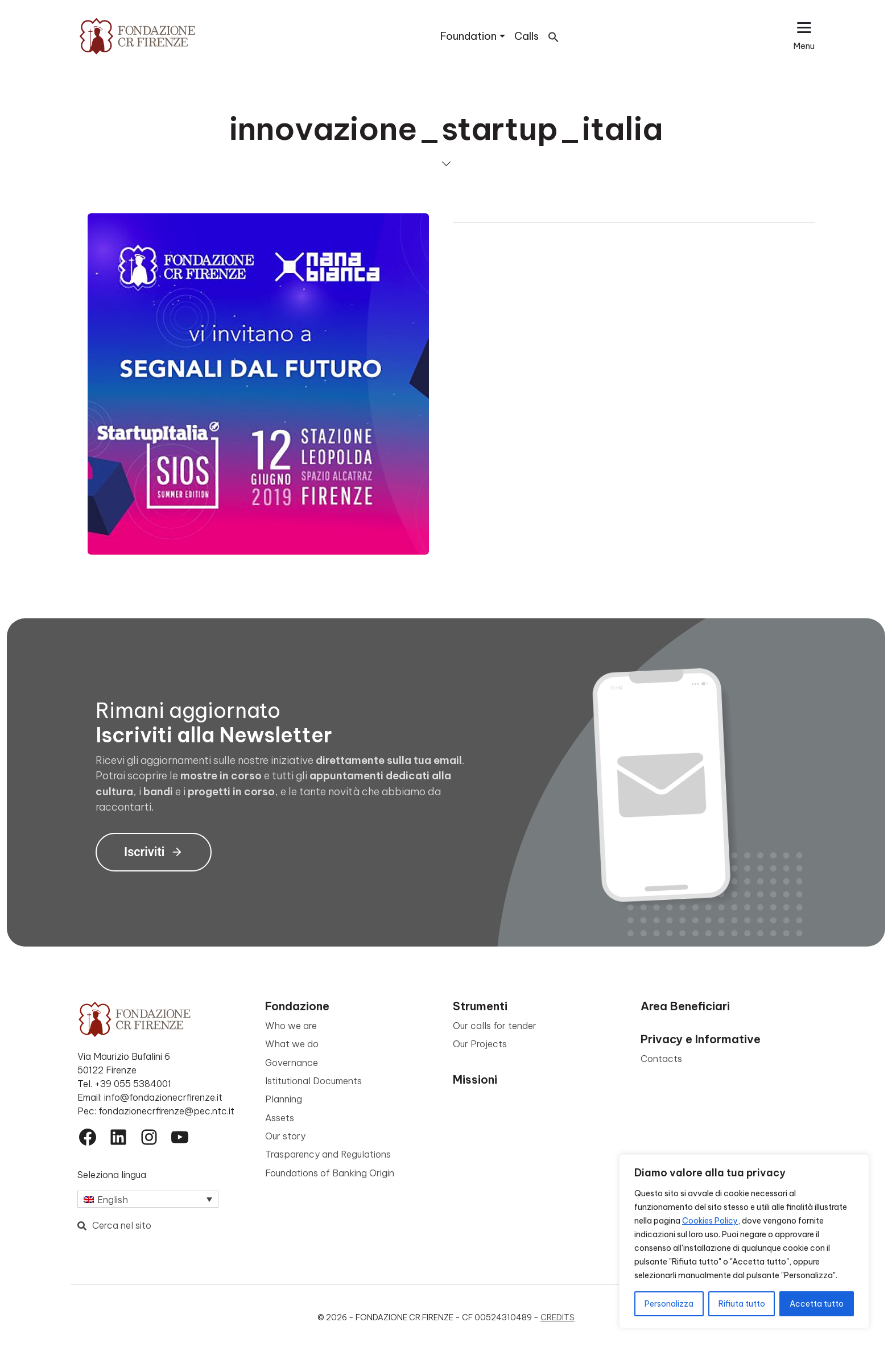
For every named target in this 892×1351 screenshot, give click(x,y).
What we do (292, 1044)
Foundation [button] (468, 36)
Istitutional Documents (313, 1080)
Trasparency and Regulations (328, 1154)
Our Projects (480, 1044)
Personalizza (669, 1304)
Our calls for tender (494, 1025)
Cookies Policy (710, 1221)
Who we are (291, 1025)
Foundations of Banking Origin (329, 1173)
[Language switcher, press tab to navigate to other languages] (147, 1199)
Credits (557, 1317)
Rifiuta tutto (741, 1304)
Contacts (661, 1058)
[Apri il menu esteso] (804, 36)
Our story (285, 1136)
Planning (283, 1099)
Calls (526, 36)
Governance (291, 1062)
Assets (279, 1117)
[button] (553, 36)
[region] (744, 1241)
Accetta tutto (817, 1304)
